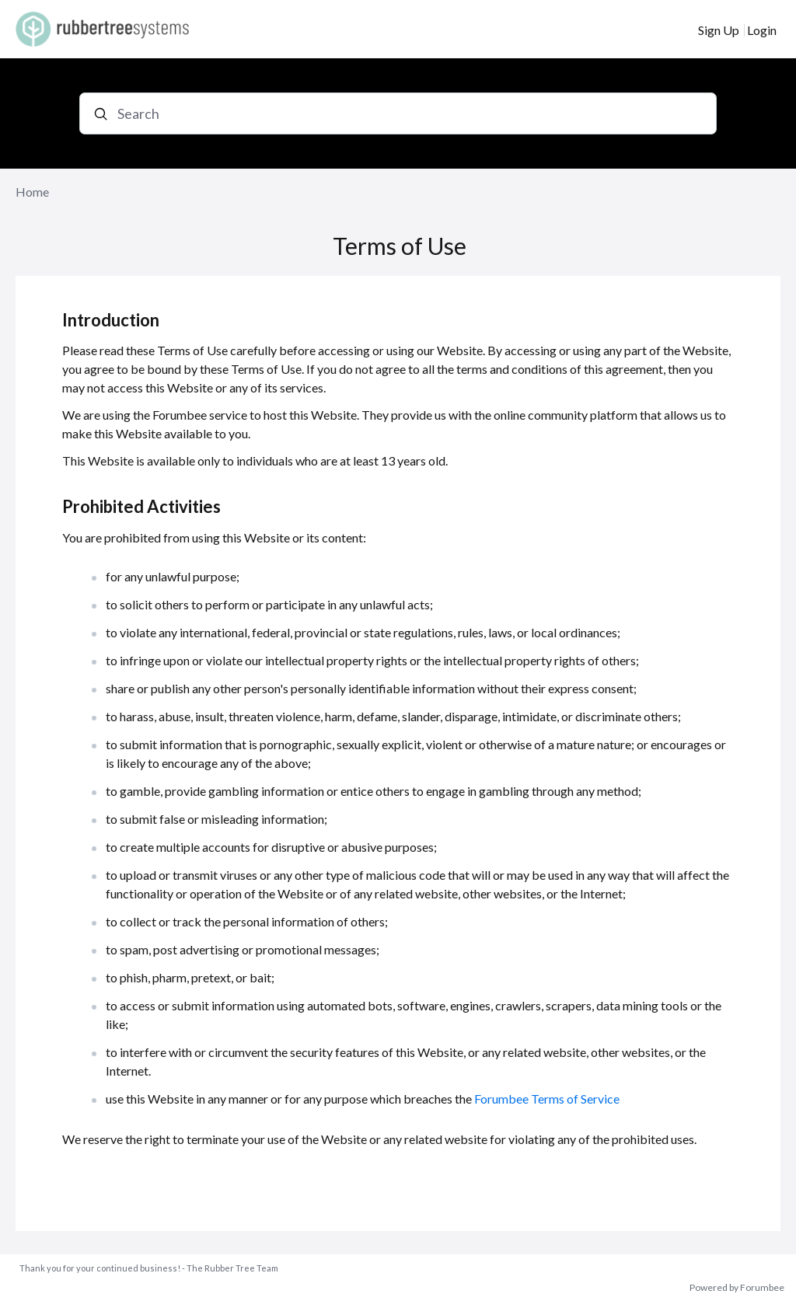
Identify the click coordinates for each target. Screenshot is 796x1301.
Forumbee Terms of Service (547, 1098)
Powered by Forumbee (737, 1287)
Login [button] (762, 30)
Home (32, 191)
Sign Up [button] (718, 30)
